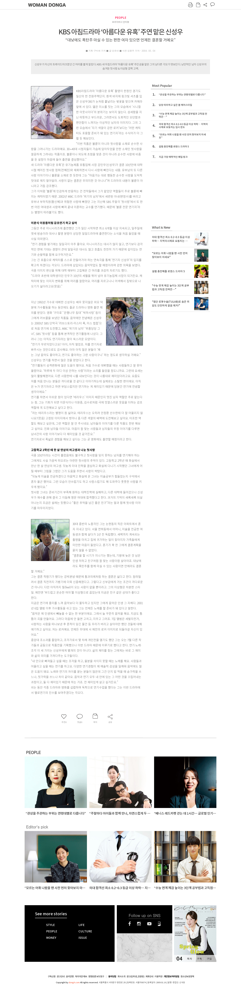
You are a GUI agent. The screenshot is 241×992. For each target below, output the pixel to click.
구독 (199, 959)
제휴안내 (149, 976)
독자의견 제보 (81, 976)
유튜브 (149, 923)
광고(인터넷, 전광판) (135, 976)
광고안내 (61, 976)
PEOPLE (120, 18)
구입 (209, 959)
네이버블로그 (159, 923)
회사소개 (121, 976)
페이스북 (129, 923)
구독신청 (51, 976)
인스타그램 (139, 923)
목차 (189, 959)
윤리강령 (70, 976)
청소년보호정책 (187, 976)
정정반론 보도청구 (96, 976)
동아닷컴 (112, 976)
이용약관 (158, 976)
